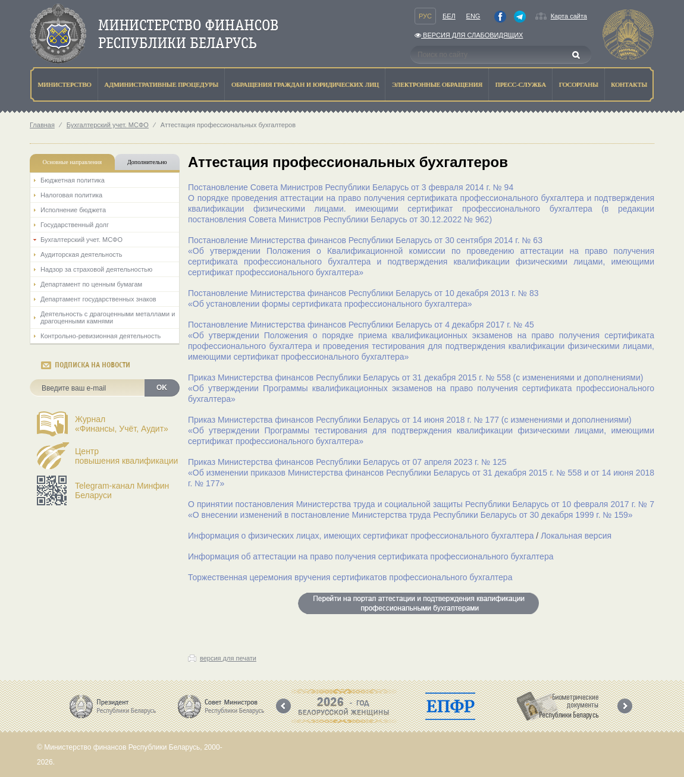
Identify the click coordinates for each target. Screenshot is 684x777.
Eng (473, 16)
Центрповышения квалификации (126, 455)
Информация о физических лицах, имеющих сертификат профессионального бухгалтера (361, 535)
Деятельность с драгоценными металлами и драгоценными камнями (107, 317)
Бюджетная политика (72, 180)
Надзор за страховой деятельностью (96, 269)
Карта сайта (569, 16)
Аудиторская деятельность (81, 254)
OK (161, 387)
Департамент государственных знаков (98, 299)
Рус (425, 16)
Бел (449, 16)
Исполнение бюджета (73, 209)
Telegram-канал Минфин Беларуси (122, 490)
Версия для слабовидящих (469, 35)
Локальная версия (576, 535)
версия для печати (228, 658)
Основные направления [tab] (72, 162)
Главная (42, 124)
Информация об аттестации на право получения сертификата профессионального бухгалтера (370, 556)
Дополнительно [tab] (147, 162)
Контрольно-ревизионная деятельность (100, 335)
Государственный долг (74, 224)
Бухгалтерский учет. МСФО (108, 124)
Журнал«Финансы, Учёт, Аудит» (121, 423)
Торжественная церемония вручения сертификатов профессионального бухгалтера (350, 577)
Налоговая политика (71, 195)
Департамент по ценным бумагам (91, 284)
